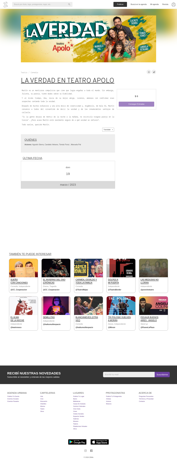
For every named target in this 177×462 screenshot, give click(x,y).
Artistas (108, 399)
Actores (108, 401)
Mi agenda (154, 4)
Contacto (142, 401)
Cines (75, 411)
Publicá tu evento (13, 396)
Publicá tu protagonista (114, 396)
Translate (108, 130)
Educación (43, 401)
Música (42, 406)
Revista (165, 4)
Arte (41, 396)
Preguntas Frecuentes (146, 396)
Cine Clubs (76, 409)
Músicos (109, 404)
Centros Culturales (79, 406)
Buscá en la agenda (139, 4)
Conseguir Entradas (136, 104)
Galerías (76, 419)
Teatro (42, 409)
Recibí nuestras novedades (34, 373)
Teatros (75, 424)
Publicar (120, 4)
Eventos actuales (13, 399)
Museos (75, 421)
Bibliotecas (76, 401)
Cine (41, 399)
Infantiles (43, 404)
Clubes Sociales (78, 414)
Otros (42, 411)
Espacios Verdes (78, 416)
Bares (75, 399)
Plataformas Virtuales (80, 426)
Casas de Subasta (79, 404)
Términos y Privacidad (146, 399)
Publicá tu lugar (78, 396)
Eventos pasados (13, 401)
